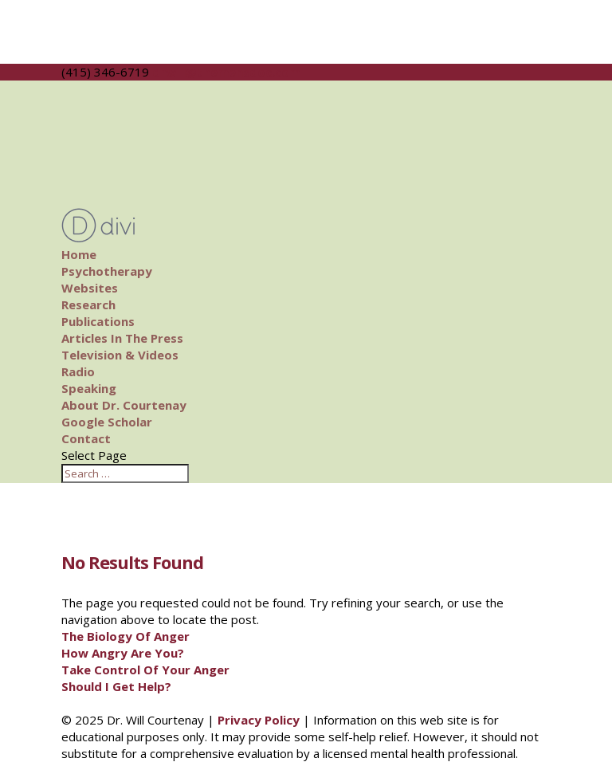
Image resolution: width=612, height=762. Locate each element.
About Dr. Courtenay (123, 405)
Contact (86, 438)
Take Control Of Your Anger (145, 670)
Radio (78, 371)
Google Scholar (106, 422)
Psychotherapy (106, 271)
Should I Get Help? (116, 686)
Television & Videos (119, 355)
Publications (98, 321)
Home (78, 254)
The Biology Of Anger (125, 636)
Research (88, 304)
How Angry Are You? (122, 653)
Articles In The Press (122, 338)
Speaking (88, 388)
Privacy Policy (259, 720)
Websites (89, 288)
